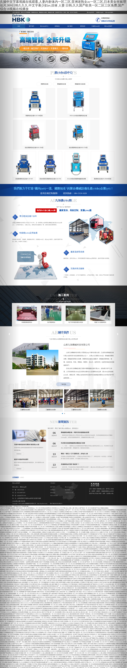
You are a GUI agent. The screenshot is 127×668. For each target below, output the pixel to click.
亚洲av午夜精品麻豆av (60, 663)
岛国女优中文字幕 (36, 522)
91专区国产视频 (72, 522)
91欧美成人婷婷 (62, 565)
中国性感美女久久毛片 (32, 585)
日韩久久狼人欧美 (67, 583)
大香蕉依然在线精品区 (26, 507)
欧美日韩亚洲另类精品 (39, 507)
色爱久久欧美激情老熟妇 (35, 652)
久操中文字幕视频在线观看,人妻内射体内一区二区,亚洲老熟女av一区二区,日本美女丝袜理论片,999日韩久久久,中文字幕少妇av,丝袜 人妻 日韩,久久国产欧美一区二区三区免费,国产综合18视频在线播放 (63, 5)
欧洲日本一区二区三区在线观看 (99, 654)
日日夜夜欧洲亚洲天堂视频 (27, 639)
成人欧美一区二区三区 (61, 520)
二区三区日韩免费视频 (97, 585)
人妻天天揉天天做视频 (26, 576)
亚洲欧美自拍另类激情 (79, 557)
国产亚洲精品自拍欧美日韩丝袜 (49, 579)
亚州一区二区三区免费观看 (79, 574)
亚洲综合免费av (34, 540)
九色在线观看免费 (46, 656)
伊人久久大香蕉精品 (51, 496)
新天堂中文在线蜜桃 (25, 527)
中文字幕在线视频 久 (72, 512)
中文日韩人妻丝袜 (49, 643)
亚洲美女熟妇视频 (100, 512)
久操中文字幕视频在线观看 (22, 661)
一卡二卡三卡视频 (20, 516)
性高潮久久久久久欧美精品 (45, 524)
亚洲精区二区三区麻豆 (66, 587)
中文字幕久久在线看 (85, 481)
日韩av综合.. (94, 514)
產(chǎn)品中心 (44, 26)
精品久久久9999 (80, 509)
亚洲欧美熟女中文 (59, 572)
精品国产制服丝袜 (92, 486)
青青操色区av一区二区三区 (91, 492)
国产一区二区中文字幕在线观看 (34, 548)
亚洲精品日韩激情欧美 (101, 509)
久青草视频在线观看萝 (95, 566)
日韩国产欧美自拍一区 (54, 646)
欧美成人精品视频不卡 (80, 486)
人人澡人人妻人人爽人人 (22, 579)
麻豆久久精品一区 (27, 514)
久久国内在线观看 (34, 574)
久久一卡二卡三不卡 (94, 633)
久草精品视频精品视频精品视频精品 (40, 615)
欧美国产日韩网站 (59, 578)
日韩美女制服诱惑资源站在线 (61, 630)
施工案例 (69, 26)
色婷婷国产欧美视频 (51, 507)
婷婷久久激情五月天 (76, 527)
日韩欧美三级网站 (49, 659)
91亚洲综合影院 (104, 572)
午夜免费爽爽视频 (51, 490)
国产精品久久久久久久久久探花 (32, 578)
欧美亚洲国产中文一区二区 (89, 531)
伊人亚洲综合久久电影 (75, 516)
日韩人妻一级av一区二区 (57, 529)
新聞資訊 (57, 26)
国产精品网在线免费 (39, 633)
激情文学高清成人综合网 (80, 644)
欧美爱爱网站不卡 (20, 631)
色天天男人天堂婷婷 (94, 529)
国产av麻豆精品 (53, 565)
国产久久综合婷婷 (106, 555)
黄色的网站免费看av (48, 609)
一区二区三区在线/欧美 (42, 535)
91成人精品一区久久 (81, 563)
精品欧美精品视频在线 (25, 561)
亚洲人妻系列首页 (81, 546)
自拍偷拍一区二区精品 (60, 524)
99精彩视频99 (22, 511)
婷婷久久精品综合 (33, 613)
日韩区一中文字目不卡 (79, 656)
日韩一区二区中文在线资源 (89, 624)
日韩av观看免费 (38, 481)
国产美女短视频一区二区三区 (49, 618)
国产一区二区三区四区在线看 (64, 557)
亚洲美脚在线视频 (96, 481)
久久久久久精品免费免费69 (87, 663)
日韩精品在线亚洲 (70, 566)
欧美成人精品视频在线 (46, 574)
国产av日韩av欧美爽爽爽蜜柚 (75, 659)
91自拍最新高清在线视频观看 (47, 626)
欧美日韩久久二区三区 (45, 483)
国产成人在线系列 (92, 578)
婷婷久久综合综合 (34, 581)
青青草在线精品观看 (84, 555)
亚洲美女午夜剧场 (35, 579)
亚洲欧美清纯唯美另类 (100, 552)
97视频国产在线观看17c (86, 490)
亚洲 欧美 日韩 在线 (47, 592)
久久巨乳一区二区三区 (28, 496)
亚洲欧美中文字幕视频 (32, 550)
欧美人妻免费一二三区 (107, 542)
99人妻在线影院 (101, 546)
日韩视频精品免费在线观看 (31, 483)
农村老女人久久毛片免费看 (105, 531)
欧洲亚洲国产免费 (53, 542)
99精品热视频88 (53, 607)
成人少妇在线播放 (60, 566)
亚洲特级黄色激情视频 (64, 542)
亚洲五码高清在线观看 (27, 481)
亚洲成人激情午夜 (82, 572)
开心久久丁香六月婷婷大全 (98, 589)
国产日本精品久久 (48, 481)
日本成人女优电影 (62, 522)
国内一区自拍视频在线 (102, 656)
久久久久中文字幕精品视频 (49, 591)
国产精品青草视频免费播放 (70, 596)
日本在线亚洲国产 (93, 579)
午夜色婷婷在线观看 (50, 568)
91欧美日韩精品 (98, 485)
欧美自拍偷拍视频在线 (79, 587)
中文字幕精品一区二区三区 (37, 661)
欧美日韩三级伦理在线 (91, 539)
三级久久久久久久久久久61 (35, 602)
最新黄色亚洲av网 (23, 654)
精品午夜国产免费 (32, 518)
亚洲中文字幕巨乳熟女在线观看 (39, 512)
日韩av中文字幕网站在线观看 (50, 531)
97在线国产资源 (91, 644)
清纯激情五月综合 (88, 611)
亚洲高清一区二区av (54, 546)
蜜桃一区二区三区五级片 (100, 490)
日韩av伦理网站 (51, 561)
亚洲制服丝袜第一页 (82, 544)
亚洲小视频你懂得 (97, 518)
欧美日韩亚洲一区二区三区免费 (36, 650)
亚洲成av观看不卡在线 (44, 605)
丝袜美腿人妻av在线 (55, 533)
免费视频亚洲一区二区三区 (31, 611)
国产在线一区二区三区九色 (44, 637)
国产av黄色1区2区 (32, 511)
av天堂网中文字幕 (74, 490)
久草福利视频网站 (44, 587)
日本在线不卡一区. (33, 626)
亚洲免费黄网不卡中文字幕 (67, 526)
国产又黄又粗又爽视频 (21, 503)
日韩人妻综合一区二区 (26, 544)
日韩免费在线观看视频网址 (90, 520)
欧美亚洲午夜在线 (104, 637)
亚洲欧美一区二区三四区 (22, 488)
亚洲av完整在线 (30, 501)
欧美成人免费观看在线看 (27, 598)
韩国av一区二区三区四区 (93, 542)
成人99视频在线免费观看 (61, 548)
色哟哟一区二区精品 (42, 646)
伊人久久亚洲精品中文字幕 (26, 633)
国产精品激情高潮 (38, 492)
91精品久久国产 (79, 492)
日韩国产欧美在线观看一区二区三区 (35, 498)
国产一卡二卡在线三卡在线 (39, 561)
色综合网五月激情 (29, 539)
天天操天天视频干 (82, 568)
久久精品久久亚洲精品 (58, 483)
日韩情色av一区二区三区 (75, 548)
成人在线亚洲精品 (92, 546)
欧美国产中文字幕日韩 (62, 561)
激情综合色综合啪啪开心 (55, 644)
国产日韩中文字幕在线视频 (77, 550)
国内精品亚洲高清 (21, 542)
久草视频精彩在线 (29, 594)
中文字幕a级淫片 (90, 604)
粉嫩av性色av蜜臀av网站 (52, 526)
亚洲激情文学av (57, 574)
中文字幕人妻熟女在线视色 (39, 635)
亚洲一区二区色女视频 (59, 628)
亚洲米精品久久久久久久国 (41, 607)
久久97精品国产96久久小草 (29, 486)
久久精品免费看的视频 (105, 507)
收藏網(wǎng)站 (100, 12)
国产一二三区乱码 (25, 615)
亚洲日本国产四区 (96, 511)
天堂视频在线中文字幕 (78, 539)
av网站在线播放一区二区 (26, 492)
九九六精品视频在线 (44, 585)
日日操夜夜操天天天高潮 (65, 579)
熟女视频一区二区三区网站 (93, 550)
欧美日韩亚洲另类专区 (107, 591)
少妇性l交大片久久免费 (96, 503)
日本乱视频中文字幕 (60, 609)
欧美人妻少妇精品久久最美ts (95, 650)
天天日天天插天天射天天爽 (42, 501)
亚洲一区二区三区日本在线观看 (59, 624)
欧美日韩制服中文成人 (53, 563)
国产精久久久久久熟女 (43, 570)
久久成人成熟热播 (28, 607)
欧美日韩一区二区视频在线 (79, 542)
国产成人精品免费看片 (105, 631)
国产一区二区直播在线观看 (87, 524)
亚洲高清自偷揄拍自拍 (65, 539)
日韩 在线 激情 (29, 485)
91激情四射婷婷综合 (100, 604)
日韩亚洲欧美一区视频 (25, 635)
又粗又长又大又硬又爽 (93, 563)
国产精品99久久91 (95, 555)
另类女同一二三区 (67, 656)
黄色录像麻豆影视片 (87, 548)
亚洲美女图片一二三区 (44, 529)
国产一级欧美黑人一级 (54, 620)
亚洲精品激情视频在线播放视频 (37, 537)
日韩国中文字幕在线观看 (81, 501)
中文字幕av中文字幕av (74, 591)
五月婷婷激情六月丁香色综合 (96, 559)
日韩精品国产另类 (92, 581)
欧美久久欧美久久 (57, 503)
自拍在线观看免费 (66, 533)
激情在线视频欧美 (44, 550)
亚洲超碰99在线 (96, 591)
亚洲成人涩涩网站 (73, 505)
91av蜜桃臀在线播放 (25, 566)
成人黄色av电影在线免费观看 (94, 526)
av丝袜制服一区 (103, 639)
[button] (9, 334)
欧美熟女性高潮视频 (51, 617)
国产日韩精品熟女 (33, 587)
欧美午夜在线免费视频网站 (72, 648)
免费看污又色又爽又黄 (30, 555)
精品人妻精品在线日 (81, 581)
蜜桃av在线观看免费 (35, 641)
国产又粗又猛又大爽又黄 (82, 605)
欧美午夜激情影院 (81, 652)
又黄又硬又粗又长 (80, 526)
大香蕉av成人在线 (58, 592)
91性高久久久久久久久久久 (32, 596)
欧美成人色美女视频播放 (86, 565)
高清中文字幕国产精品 (21, 626)
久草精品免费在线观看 (103, 557)
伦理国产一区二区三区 (87, 485)
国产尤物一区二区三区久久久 (82, 620)
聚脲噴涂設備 (44, 84)
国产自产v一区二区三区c (72, 481)
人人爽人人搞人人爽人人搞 (82, 646)
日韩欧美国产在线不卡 (48, 566)
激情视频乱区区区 (80, 535)
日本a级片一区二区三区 (57, 605)
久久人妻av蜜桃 (37, 544)
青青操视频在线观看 (32, 542)
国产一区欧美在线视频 (71, 578)
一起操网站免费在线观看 (31, 533)
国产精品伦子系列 (90, 656)
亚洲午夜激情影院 (91, 557)
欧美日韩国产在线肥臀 (40, 594)
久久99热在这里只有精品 (51, 509)
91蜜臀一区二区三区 (22, 581)
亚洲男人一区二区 (94, 637)
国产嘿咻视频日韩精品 (64, 496)
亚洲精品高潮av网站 (24, 505)
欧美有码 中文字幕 (55, 581)
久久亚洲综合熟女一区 (82, 566)
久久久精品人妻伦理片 (73, 635)
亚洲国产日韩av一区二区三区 (22, 618)
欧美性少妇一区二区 (42, 631)
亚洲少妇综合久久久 (54, 518)
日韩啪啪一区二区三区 (78, 533)
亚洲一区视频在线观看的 (107, 563)
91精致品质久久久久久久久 (84, 522)
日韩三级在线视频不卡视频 (28, 637)
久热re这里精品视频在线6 (37, 499)
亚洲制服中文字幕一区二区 (90, 631)
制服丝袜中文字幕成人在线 (50, 553)
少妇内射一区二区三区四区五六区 (84, 494)
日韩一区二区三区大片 (73, 524)
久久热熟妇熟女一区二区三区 (33, 531)
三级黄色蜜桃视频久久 (30, 570)
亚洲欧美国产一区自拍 (47, 520)
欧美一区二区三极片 (70, 570)
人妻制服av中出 (43, 542)
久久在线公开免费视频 (101, 587)
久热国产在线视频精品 (57, 486)
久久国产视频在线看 (68, 492)
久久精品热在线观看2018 (84, 514)
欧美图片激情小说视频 (104, 486)
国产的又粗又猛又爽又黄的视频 (80, 537)
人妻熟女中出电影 (46, 503)
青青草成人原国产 (27, 490)
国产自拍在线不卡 (75, 485)
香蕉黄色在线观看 (87, 516)
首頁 (19, 26)
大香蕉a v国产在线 (63, 576)
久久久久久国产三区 (26, 572)
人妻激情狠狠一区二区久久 (106, 514)
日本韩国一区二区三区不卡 (82, 511)
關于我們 (31, 26)
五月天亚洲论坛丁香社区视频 (66, 617)
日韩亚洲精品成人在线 (52, 498)
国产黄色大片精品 (83, 596)
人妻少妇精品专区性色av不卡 (90, 488)
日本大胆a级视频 (71, 568)
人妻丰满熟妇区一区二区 (65, 607)
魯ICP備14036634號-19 (56, 475)
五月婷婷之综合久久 (24, 540)
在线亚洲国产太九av (28, 589)
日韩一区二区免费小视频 (82, 503)
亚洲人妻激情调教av (102, 499)
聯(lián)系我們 (108, 26)
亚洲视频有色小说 (32, 552)
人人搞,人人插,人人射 (43, 552)
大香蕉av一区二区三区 (62, 490)
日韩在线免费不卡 (76, 496)
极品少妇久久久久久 (22, 574)
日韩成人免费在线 (87, 518)
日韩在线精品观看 (83, 637)
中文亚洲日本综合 (84, 592)
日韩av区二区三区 (59, 544)
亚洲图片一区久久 (36, 566)
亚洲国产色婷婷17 (33, 524)
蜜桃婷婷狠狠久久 (95, 620)
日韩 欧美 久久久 (54, 550)
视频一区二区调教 (35, 488)
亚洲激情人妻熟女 (35, 622)
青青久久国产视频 (71, 667)
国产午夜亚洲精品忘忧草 (107, 544)
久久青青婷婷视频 (63, 505)
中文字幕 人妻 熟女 (99, 494)
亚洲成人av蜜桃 (62, 507)
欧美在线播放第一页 (106, 620)
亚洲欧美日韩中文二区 (36, 557)
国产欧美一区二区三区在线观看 (93, 533)
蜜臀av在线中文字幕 (82, 633)
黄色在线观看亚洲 (67, 657)
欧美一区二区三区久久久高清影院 (100, 483)
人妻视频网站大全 (98, 540)
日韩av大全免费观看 (42, 555)
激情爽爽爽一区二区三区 (51, 576)
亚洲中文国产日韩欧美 (59, 600)
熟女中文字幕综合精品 (25, 568)
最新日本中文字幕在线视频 (47, 540)
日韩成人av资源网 (61, 568)
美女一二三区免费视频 (23, 499)
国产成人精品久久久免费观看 (86, 512)
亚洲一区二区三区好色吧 (81, 617)
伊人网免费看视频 (54, 587)
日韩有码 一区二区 (42, 511)
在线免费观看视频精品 (50, 485)
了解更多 (63, 355)
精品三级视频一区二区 (67, 650)
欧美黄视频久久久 (60, 626)
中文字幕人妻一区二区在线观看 (67, 509)
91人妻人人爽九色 (66, 518)
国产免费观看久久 (77, 531)
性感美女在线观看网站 (75, 488)
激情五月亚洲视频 (38, 572)
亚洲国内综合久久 (20, 531)
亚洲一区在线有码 (85, 561)
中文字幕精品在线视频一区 (86, 613)
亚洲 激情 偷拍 (39, 659)
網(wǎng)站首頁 (91, 12)
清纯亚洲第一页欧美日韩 (68, 581)
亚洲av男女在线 (94, 639)
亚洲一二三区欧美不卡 (83, 600)
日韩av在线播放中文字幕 (102, 609)
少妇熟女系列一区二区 (104, 581)
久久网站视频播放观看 (65, 531)
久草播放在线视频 (103, 579)
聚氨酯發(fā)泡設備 (80, 84)
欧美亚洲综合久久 (32, 546)
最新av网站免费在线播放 (41, 598)
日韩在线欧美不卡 (88, 498)
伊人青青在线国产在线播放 (47, 488)
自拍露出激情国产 (22, 652)
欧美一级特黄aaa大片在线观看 (80, 661)
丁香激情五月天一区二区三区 (82, 618)
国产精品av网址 (82, 578)
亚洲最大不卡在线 (76, 518)
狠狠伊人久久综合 (68, 594)
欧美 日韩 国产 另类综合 (83, 585)
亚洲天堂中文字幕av (94, 544)
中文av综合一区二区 (48, 602)
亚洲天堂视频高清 (20, 548)
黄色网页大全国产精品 (58, 637)
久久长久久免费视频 (55, 622)
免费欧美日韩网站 (64, 631)
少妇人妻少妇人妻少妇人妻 (36, 583)
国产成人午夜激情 (69, 501)
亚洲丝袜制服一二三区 (84, 589)
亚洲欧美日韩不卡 (25, 622)
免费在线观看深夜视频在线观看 (48, 505)
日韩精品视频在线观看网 (89, 527)
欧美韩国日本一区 (40, 496)
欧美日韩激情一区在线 (44, 486)
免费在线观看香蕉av (21, 524)
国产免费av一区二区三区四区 (45, 600)
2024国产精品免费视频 (62, 488)
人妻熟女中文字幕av (99, 598)
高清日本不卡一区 (97, 643)
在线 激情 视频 (75, 553)
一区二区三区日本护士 (30, 565)
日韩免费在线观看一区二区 (107, 529)
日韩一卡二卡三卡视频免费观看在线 (49, 611)
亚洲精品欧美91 (61, 589)
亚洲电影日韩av (86, 607)
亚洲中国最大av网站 (64, 553)
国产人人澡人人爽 (51, 633)
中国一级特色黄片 (105, 652)
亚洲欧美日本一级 (71, 559)
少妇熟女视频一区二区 (86, 635)
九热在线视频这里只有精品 (68, 546)
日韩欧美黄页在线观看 (99, 522)
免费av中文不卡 (47, 628)
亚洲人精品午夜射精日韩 (98, 594)
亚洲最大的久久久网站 (71, 483)
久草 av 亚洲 (47, 604)
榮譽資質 (82, 26)
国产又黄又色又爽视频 (56, 552)
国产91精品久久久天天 (101, 630)
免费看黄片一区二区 (86, 540)
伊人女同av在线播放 (76, 615)
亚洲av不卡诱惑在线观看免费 (89, 496)
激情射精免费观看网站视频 (100, 635)
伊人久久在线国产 (64, 516)
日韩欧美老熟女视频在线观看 (96, 574)
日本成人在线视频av (59, 481)
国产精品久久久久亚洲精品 (53, 661)
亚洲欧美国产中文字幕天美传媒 (57, 512)
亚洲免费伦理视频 (23, 583)
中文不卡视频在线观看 (39, 490)
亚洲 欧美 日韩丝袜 (38, 576)
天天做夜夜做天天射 (78, 657)
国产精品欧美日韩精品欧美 (22, 557)
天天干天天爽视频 (36, 648)
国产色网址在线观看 (77, 552)
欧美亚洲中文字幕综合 (61, 540)
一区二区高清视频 (54, 535)
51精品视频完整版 (66, 537)
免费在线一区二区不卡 (106, 492)
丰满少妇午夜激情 (107, 505)
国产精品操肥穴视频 (67, 499)
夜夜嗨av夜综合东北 (49, 559)
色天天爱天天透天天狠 (93, 568)
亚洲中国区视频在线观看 (55, 511)
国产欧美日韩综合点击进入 (36, 509)
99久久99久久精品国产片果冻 (53, 499)
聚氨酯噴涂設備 (61, 84)
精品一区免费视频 (103, 496)
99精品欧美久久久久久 (107, 583)
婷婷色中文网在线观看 (31, 526)
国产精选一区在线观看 (20, 552)
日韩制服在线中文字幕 (95, 505)
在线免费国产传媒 (30, 535)
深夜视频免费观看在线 (45, 494)
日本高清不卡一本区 (43, 546)
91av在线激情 (39, 604)
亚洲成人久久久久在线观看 (57, 570)
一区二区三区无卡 (36, 520)
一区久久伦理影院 (47, 630)
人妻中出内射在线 (105, 568)
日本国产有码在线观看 (84, 483)
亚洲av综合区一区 (41, 563)
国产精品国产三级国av (31, 620)
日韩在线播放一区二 (71, 589)
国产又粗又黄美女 (49, 492)
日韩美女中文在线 (98, 516)
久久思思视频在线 (44, 581)
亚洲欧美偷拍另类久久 (38, 568)
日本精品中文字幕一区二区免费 (82, 594)
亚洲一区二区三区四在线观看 (32, 624)
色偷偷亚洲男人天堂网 (101, 628)
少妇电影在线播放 (36, 618)
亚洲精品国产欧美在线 (71, 529)
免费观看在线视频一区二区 (98, 570)
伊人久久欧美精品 (62, 555)
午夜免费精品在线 (75, 643)
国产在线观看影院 (69, 486)
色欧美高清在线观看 (42, 516)
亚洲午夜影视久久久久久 (87, 648)
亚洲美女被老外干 (84, 505)
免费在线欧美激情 (100, 524)
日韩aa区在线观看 (53, 516)
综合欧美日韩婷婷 (19, 533)
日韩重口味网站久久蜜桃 (24, 522)
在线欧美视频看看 (83, 529)
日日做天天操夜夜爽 (94, 501)
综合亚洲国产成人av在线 (54, 537)
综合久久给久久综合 (86, 643)
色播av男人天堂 (90, 587)
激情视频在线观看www (29, 657)
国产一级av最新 (23, 613)
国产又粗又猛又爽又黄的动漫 (102, 611)
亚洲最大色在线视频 (64, 498)
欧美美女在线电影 (38, 485)
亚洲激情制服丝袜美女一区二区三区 (24, 643)
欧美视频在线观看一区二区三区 (37, 654)
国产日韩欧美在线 (51, 527)
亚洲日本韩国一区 (91, 499)
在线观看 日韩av (98, 498)
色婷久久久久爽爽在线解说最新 (55, 514)
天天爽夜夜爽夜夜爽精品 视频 (35, 559)
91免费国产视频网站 (104, 520)
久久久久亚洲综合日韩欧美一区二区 (107, 527)
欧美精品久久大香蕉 (68, 494)
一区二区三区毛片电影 (94, 583)
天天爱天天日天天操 (93, 572)
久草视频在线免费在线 (55, 639)
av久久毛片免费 (98, 548)
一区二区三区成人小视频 (38, 527)
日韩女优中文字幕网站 (102, 626)
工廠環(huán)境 (95, 26)
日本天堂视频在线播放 (92, 535)
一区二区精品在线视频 (34, 503)
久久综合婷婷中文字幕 (21, 650)
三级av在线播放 (90, 509)
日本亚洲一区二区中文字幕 (20, 509)
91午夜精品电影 (104, 501)
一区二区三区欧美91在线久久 (30, 494)
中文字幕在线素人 (103, 539)
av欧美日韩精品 (67, 552)
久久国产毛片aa (54, 539)
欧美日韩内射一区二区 (105, 622)
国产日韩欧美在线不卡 (68, 511)
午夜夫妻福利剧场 (67, 574)
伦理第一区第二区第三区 (30, 529)
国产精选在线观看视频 (105, 617)
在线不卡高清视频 (44, 533)
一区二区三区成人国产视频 (42, 539)
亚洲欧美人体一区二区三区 (67, 535)
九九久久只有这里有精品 (73, 626)
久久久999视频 (58, 492)
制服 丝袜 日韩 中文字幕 (105, 488)
